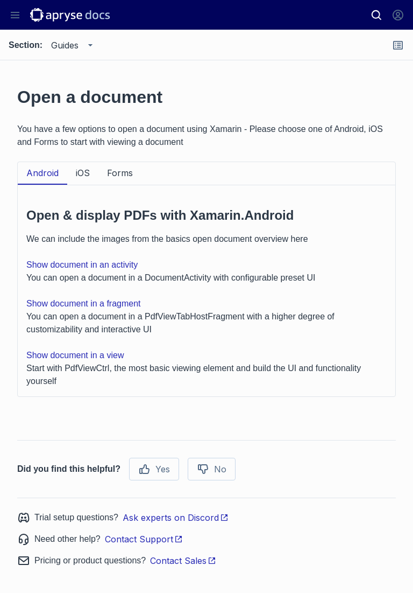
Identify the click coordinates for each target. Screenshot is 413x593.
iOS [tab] (83, 173)
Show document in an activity (82, 264)
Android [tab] (42, 173)
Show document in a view (75, 355)
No (211, 469)
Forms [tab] (120, 173)
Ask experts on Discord (176, 517)
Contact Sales (183, 560)
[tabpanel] (206, 291)
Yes (154, 469)
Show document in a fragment (83, 303)
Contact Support (144, 539)
